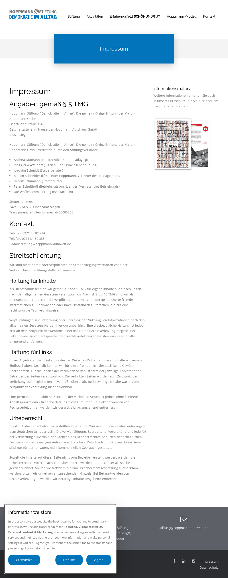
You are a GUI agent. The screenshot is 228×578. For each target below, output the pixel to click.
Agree (99, 560)
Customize (24, 560)
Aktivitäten (95, 16)
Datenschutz (209, 567)
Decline (69, 560)
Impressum (210, 561)
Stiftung (74, 16)
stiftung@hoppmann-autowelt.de (183, 528)
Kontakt (209, 16)
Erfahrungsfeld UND (135, 16)
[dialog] (60, 539)
